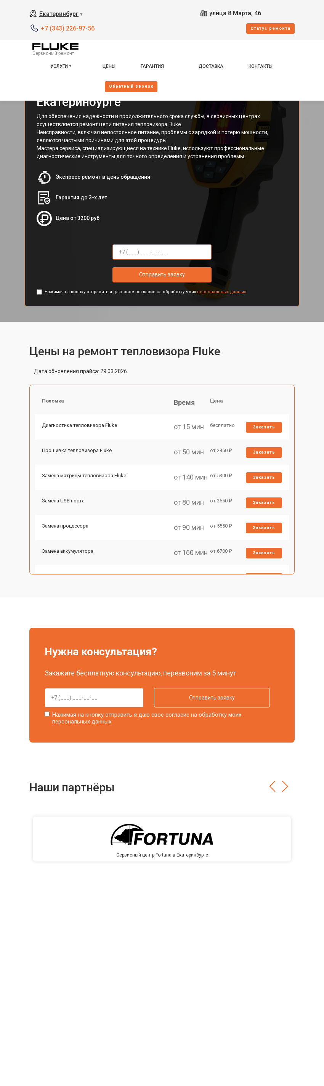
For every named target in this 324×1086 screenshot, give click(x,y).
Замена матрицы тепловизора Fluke (85, 480)
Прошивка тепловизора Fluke (77, 453)
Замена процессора (66, 533)
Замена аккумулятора (68, 559)
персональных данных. (222, 291)
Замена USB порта (64, 506)
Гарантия (152, 66)
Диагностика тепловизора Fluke (80, 427)
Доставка (211, 66)
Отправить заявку (162, 274)
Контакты (261, 66)
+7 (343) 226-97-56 (68, 28)
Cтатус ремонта (270, 28)
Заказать (263, 429)
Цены (109, 66)
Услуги (59, 66)
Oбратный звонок (131, 86)
